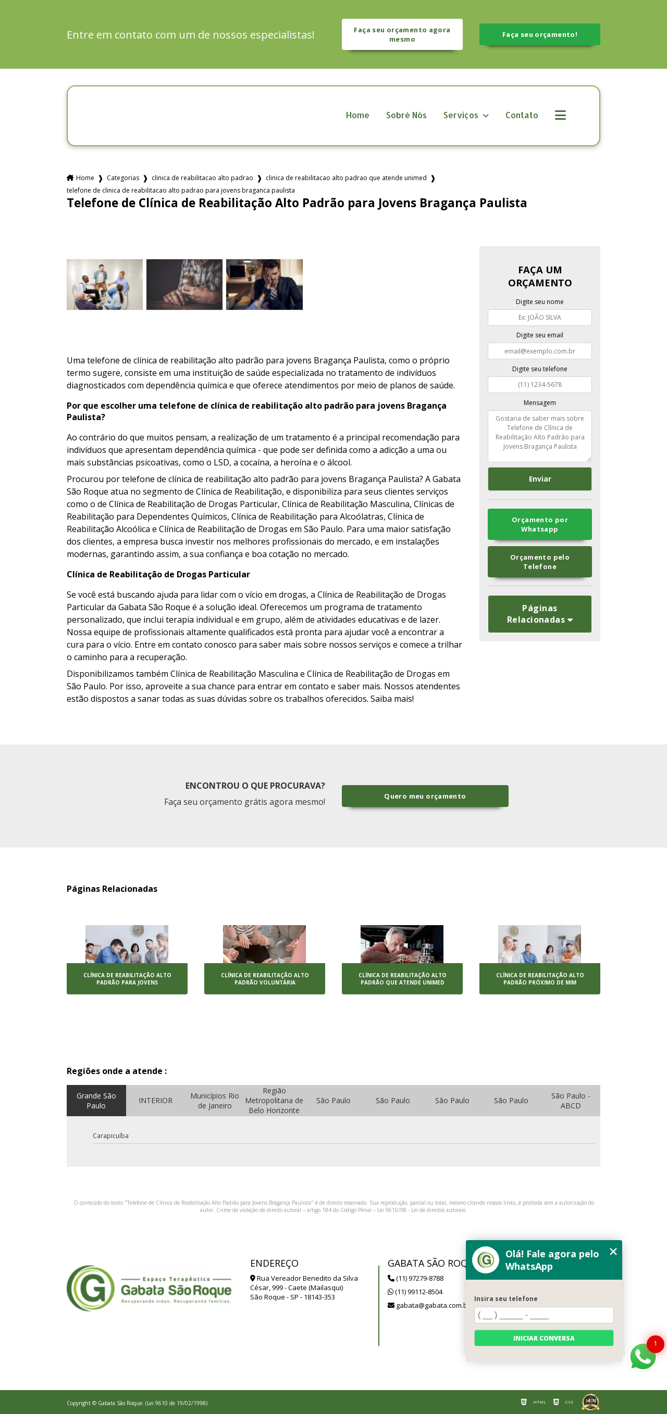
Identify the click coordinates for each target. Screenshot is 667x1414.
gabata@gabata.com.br (429, 1305)
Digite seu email (539, 335)
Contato (521, 115)
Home (357, 115)
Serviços (461, 115)
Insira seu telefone (506, 1298)
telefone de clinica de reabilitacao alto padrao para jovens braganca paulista (181, 190)
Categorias (123, 177)
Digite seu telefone (539, 368)
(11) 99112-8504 (415, 1291)
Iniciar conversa (544, 1338)
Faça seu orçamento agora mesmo (402, 34)
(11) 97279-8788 (415, 1278)
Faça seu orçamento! (539, 34)
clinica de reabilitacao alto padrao (202, 177)
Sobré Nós (406, 115)
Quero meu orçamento (425, 796)
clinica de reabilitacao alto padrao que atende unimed (346, 177)
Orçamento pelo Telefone (540, 561)
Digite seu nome (540, 301)
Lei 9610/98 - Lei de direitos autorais (421, 1210)
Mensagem (540, 402)
